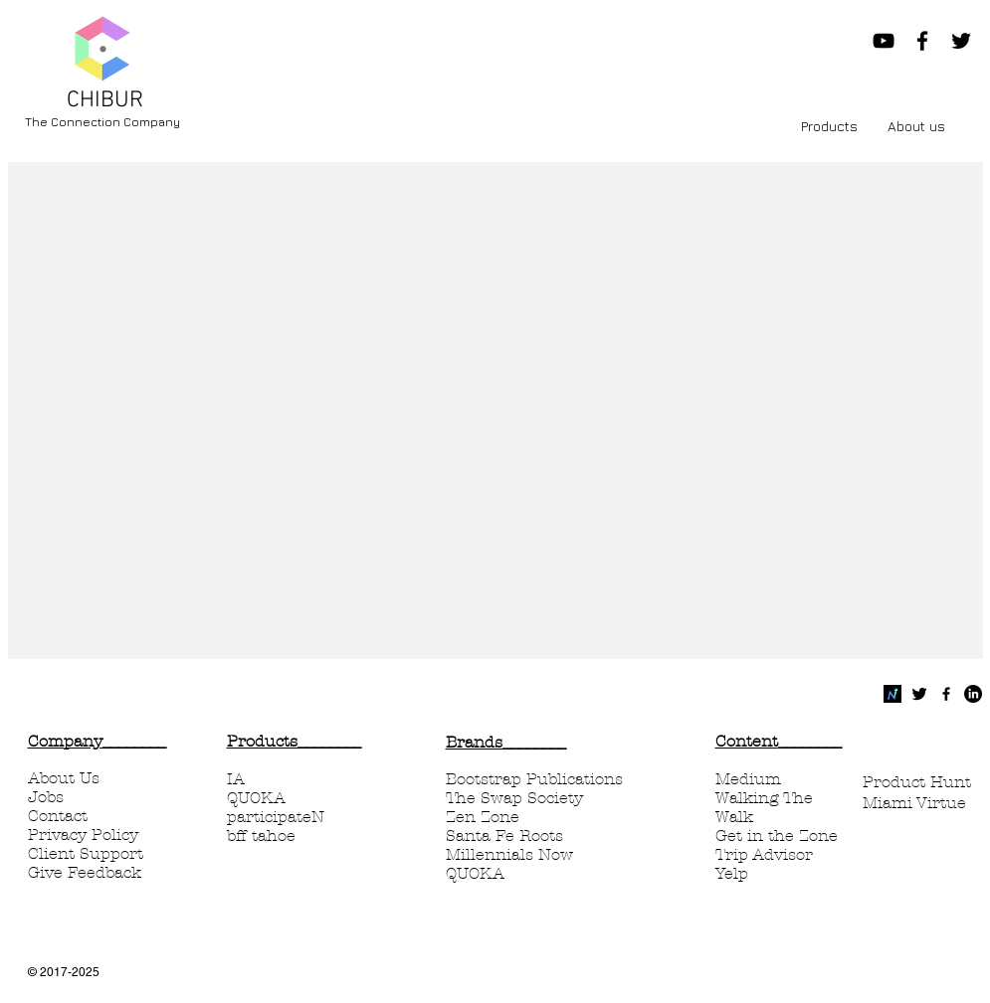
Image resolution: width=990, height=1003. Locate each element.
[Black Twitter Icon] (961, 41)
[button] (829, 126)
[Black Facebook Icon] (922, 41)
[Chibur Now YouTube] (883, 41)
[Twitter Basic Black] (919, 694)
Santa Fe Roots (504, 835)
